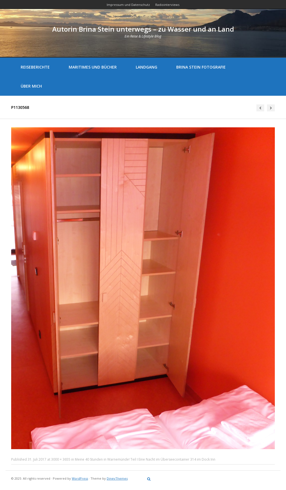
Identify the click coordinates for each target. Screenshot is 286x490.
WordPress (80, 478)
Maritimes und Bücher (93, 67)
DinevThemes (117, 478)
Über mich (31, 86)
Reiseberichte (35, 67)
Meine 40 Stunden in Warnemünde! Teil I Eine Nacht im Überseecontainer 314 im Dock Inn (145, 459)
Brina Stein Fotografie (201, 67)
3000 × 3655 (60, 459)
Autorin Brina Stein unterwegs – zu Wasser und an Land (143, 29)
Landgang (146, 67)
